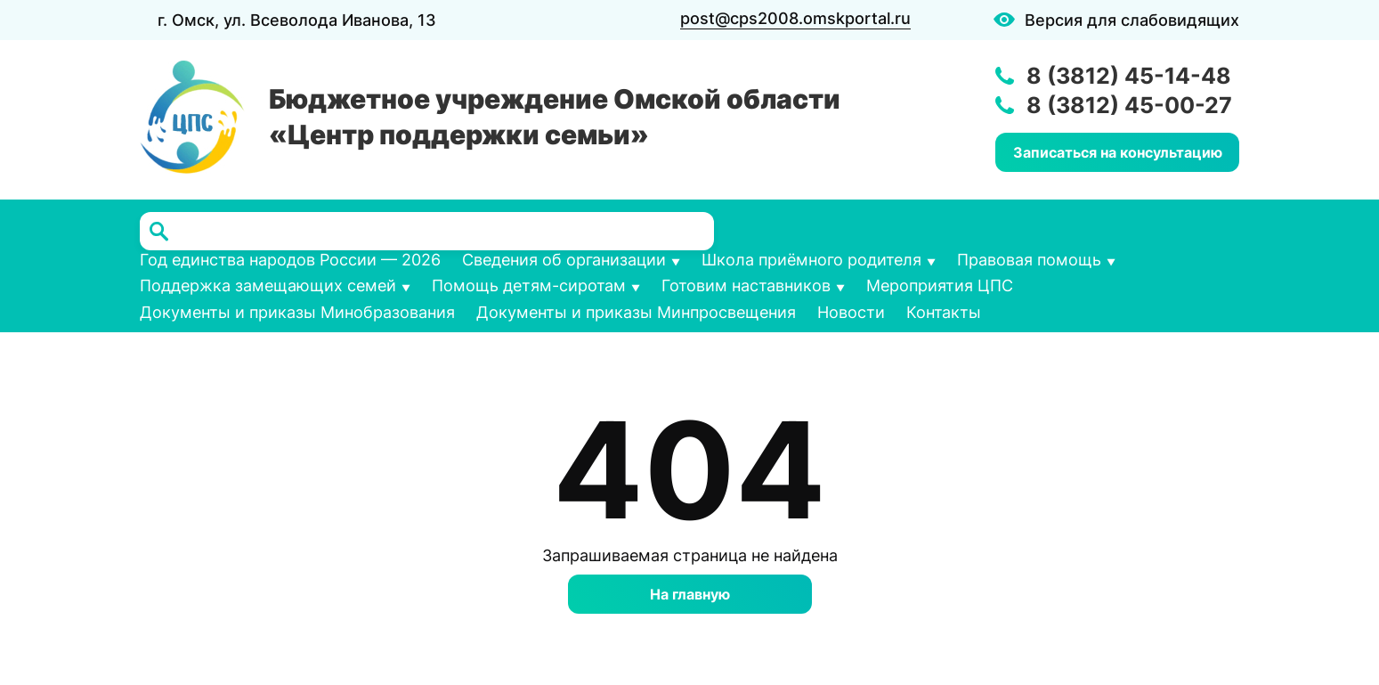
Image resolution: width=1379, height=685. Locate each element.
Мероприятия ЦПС (939, 285)
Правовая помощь (1029, 259)
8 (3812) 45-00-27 (1129, 105)
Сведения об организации (564, 259)
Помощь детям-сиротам (529, 285)
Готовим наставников (746, 285)
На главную (690, 594)
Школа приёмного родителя (811, 259)
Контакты (943, 312)
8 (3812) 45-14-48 (1128, 75)
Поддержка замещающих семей (268, 285)
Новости (851, 312)
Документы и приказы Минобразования (297, 312)
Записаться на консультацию (1117, 152)
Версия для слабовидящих (1132, 20)
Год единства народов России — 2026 (290, 259)
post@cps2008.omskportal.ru (795, 18)
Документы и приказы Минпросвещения (636, 312)
